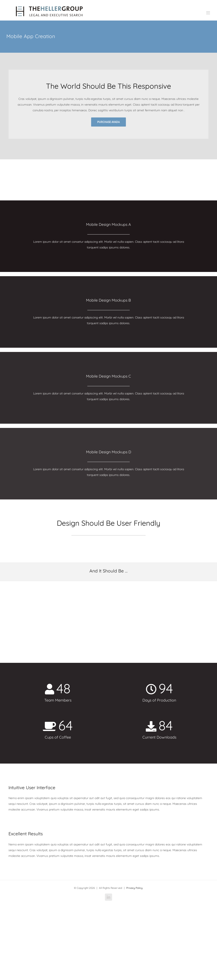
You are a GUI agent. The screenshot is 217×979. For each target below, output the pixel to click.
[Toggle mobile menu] (208, 13)
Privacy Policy (134, 887)
